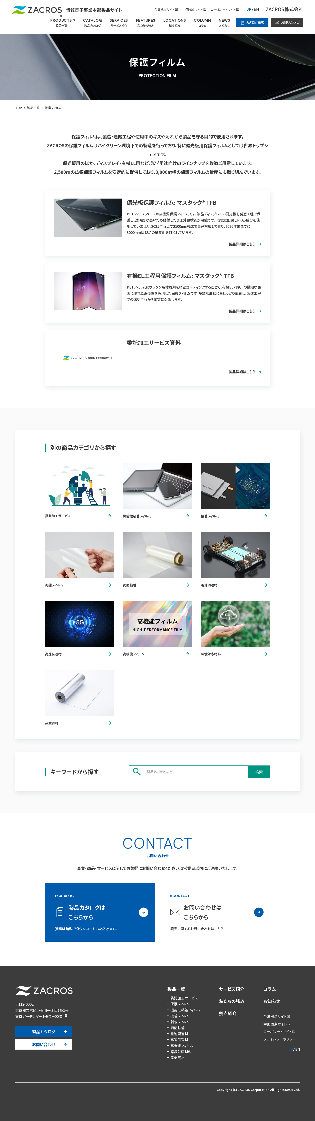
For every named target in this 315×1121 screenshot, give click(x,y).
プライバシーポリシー (279, 1039)
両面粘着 (177, 1027)
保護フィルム (180, 1003)
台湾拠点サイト (164, 9)
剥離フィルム (180, 1021)
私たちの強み (232, 1001)
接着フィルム (180, 1015)
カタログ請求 (255, 22)
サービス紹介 (231, 989)
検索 (259, 772)
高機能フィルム (181, 1045)
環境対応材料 (181, 1051)
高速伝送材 (179, 1039)
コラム (269, 989)
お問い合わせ (290, 22)
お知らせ (271, 1001)
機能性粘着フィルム (185, 1009)
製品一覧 (176, 989)
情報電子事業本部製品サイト (67, 10)
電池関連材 (179, 1033)
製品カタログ (43, 1031)
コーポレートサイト (223, 9)
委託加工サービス (184, 997)
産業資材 (177, 1057)
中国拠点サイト (193, 9)
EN (256, 9)
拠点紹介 (228, 1013)
